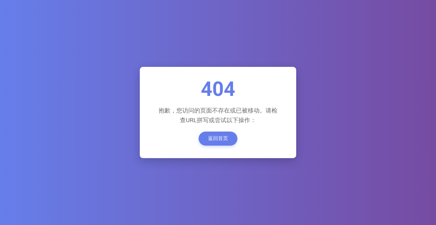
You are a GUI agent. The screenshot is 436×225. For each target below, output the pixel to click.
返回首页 (218, 138)
